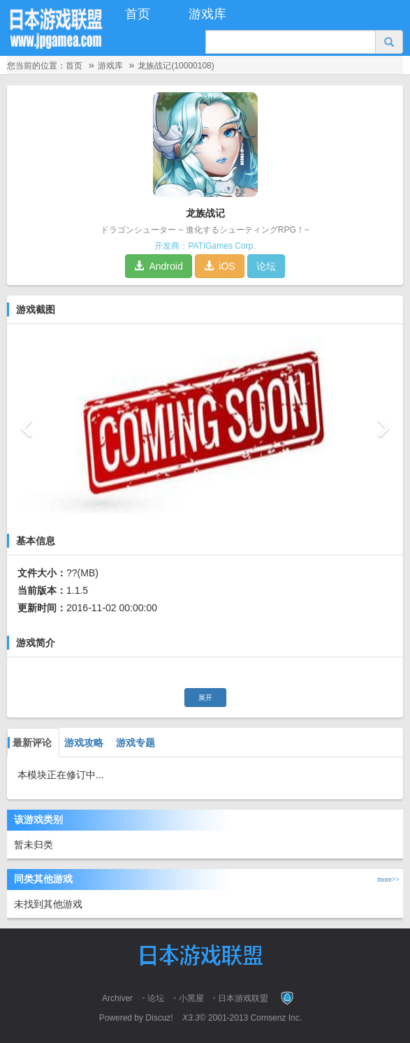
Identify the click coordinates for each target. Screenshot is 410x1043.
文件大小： (41, 572)
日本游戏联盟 (243, 998)
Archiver (117, 998)
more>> (390, 879)
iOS (219, 266)
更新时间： (41, 607)
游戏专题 (134, 742)
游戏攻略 (82, 742)
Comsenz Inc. (276, 1018)
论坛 (266, 266)
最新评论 (30, 742)
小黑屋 (191, 998)
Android (158, 266)
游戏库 (207, 14)
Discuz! (159, 1018)
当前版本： (41, 590)
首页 (137, 14)
